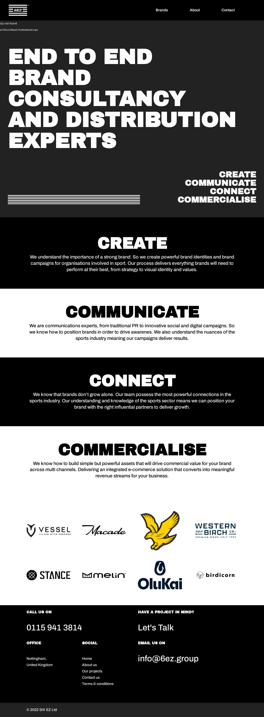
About (195, 10)
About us (89, 665)
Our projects (92, 671)
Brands (162, 10)
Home (87, 659)
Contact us (91, 677)
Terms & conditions (98, 684)
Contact (228, 10)
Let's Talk (156, 627)
